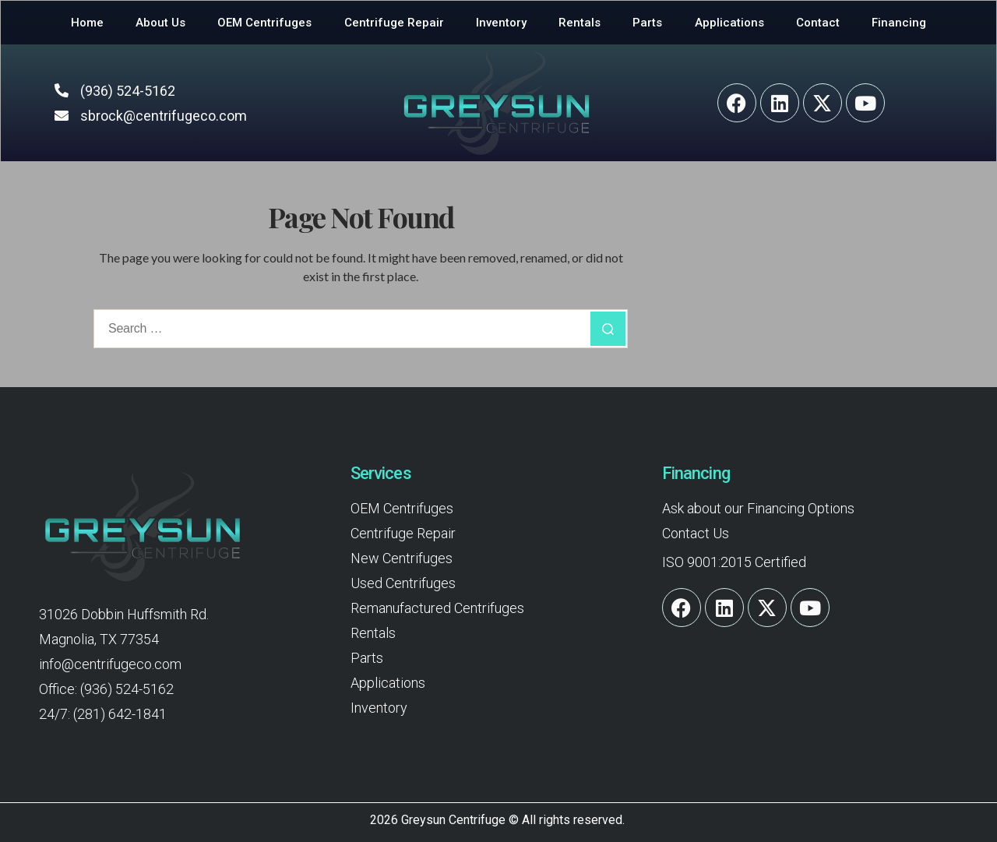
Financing (899, 23)
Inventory (501, 23)
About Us (160, 23)
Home (87, 23)
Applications (729, 23)
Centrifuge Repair (394, 23)
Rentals (579, 23)
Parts (647, 23)
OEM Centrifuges (264, 23)
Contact (818, 23)
